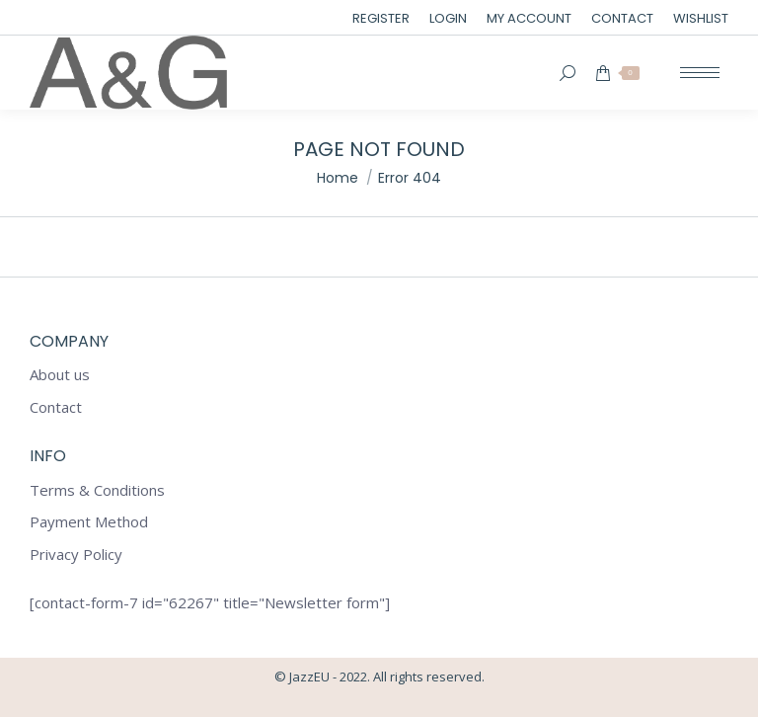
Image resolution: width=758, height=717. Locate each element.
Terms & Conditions (97, 490)
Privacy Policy (76, 554)
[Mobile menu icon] (699, 72)
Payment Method (89, 522)
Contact (56, 407)
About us (60, 374)
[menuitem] (381, 18)
